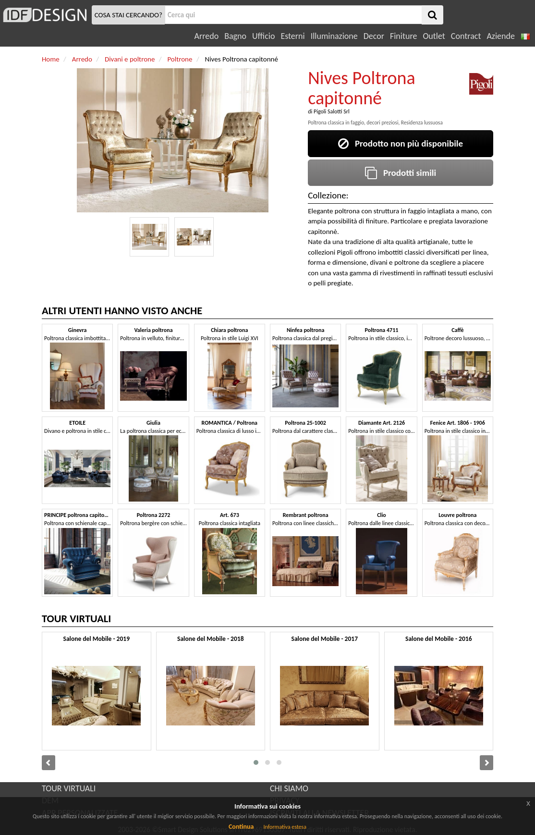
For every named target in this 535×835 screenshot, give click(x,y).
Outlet (434, 36)
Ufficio (263, 36)
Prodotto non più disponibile (400, 143)
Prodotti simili (400, 172)
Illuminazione (334, 36)
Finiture (403, 36)
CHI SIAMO (289, 788)
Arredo (207, 36)
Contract (466, 36)
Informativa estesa (284, 826)
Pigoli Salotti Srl (332, 111)
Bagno (235, 36)
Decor (374, 36)
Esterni (292, 36)
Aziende (500, 36)
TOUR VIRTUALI (69, 788)
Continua (241, 827)
